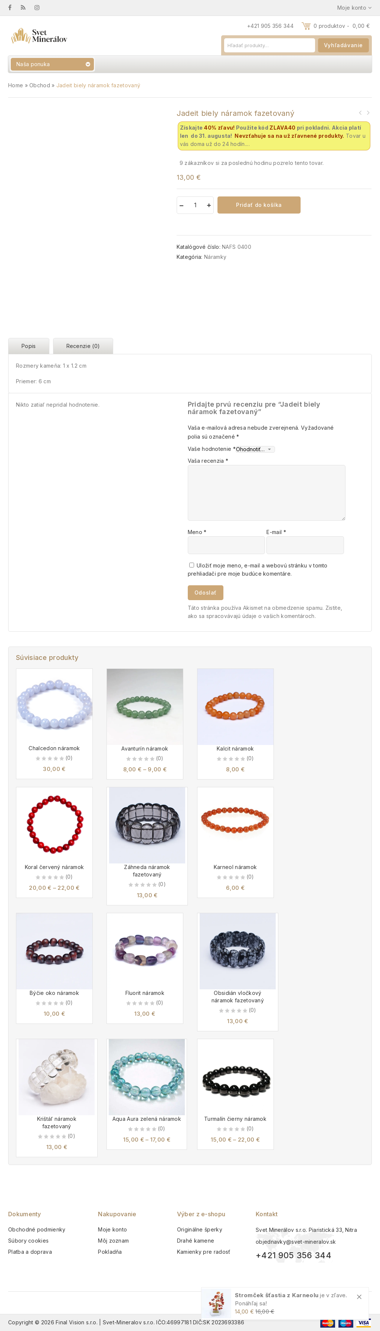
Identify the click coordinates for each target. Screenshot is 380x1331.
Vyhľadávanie (343, 45)
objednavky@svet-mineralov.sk (296, 1242)
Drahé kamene (195, 1240)
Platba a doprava (30, 1252)
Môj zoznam (113, 1240)
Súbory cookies (28, 1240)
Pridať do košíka (259, 205)
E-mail (276, 532)
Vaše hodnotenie (212, 449)
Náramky (215, 257)
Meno (197, 532)
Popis (29, 346)
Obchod (39, 85)
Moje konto (112, 1229)
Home (15, 85)
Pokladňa (110, 1252)
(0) (69, 758)
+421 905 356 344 (270, 26)
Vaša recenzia (208, 461)
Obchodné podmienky (36, 1229)
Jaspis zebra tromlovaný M (360, 112)
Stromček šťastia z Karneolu (276, 1295)
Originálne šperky (199, 1229)
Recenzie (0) (83, 346)
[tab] (30, 346)
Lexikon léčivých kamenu (367, 112)
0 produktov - (342, 26)
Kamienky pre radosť (203, 1252)
